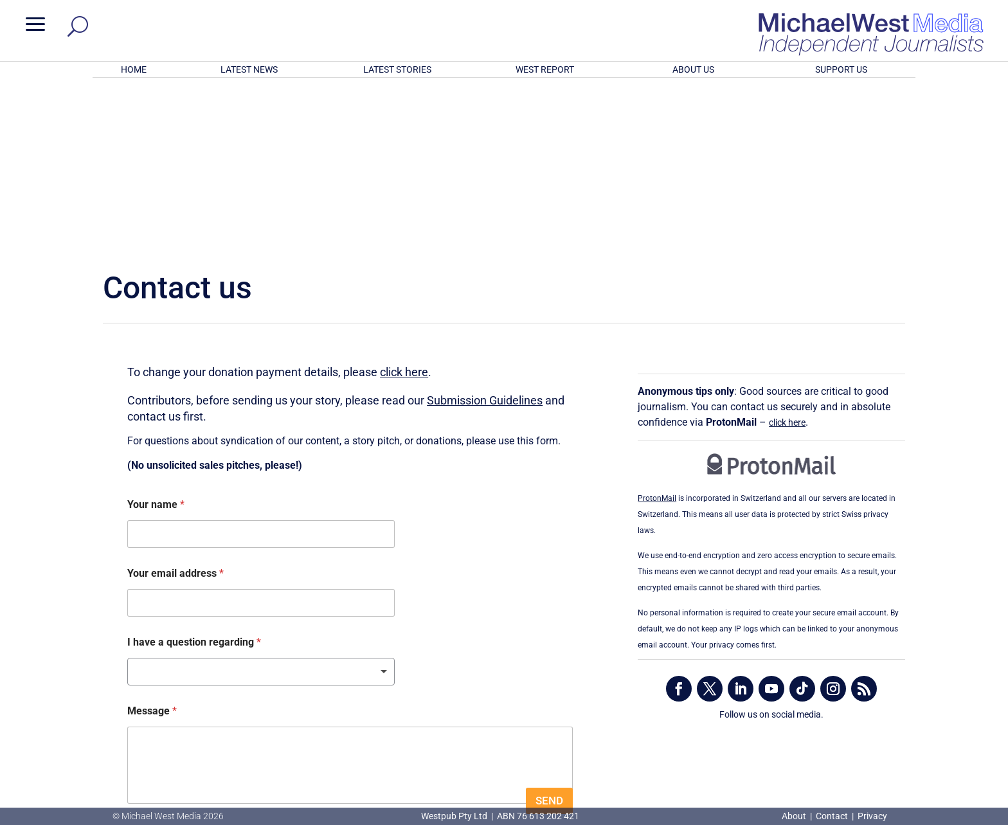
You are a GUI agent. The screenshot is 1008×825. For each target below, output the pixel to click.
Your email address (175, 405)
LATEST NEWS (249, 69)
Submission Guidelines (485, 231)
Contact (832, 816)
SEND (549, 632)
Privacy (872, 816)
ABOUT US (693, 69)
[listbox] (261, 503)
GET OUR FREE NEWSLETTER (504, 743)
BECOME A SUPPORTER (940, 702)
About (795, 816)
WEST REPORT (545, 69)
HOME (134, 69)
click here (404, 203)
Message (152, 542)
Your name (155, 336)
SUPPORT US (841, 69)
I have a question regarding (194, 473)
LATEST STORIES (397, 69)
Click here (556, 764)
